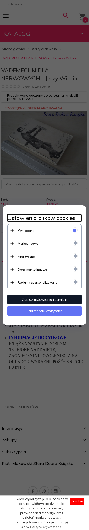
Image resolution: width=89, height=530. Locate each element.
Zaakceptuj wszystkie (44, 310)
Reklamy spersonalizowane (37, 282)
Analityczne (26, 256)
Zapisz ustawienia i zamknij (44, 299)
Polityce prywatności (46, 527)
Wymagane (26, 230)
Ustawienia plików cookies (41, 218)
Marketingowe (28, 243)
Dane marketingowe (32, 269)
